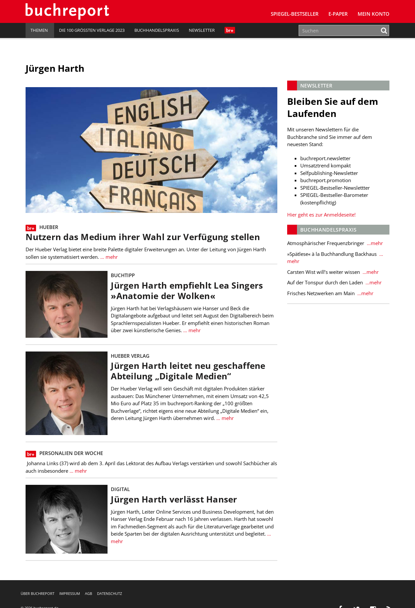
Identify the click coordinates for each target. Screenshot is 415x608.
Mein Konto (373, 13)
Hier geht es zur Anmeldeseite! (321, 214)
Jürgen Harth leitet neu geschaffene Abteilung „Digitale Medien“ (188, 371)
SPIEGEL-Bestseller (295, 13)
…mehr (374, 243)
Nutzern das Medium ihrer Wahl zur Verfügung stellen (143, 237)
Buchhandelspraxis (156, 30)
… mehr (108, 257)
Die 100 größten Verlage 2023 (92, 30)
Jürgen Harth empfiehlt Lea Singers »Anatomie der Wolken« (187, 291)
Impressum (69, 593)
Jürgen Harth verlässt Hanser (174, 499)
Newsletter (202, 30)
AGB (88, 593)
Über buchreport (37, 593)
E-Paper (338, 13)
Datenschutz (109, 593)
